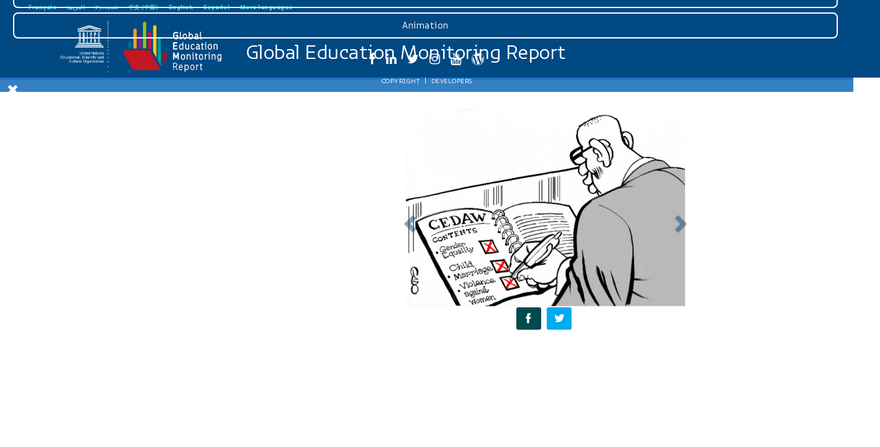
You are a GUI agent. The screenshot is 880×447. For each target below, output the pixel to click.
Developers (117, 432)
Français (42, 7)
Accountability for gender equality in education (93, 205)
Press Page (92, 317)
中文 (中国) (143, 7)
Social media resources (93, 251)
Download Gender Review (93, 108)
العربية (76, 7)
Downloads (92, 286)
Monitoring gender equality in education (93, 174)
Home (93, 128)
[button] (408, 220)
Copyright (67, 432)
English (181, 7)
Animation (92, 377)
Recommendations (93, 231)
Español (217, 7)
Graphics (92, 347)
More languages (266, 7)
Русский (107, 7)
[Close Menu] (13, 89)
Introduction (93, 149)
